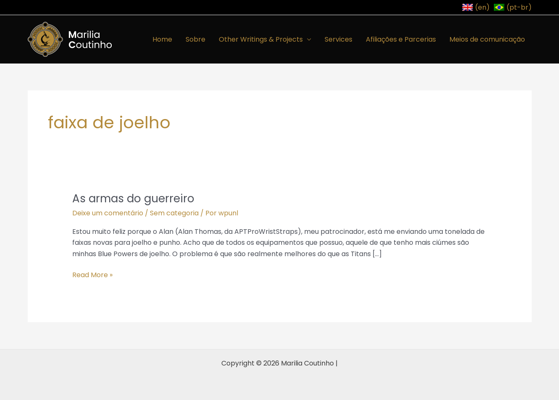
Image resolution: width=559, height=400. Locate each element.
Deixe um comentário (107, 213)
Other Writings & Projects (261, 39)
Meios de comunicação (487, 39)
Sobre (195, 39)
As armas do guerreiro (133, 198)
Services (338, 39)
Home (162, 39)
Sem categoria (174, 213)
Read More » (92, 275)
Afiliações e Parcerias (401, 39)
